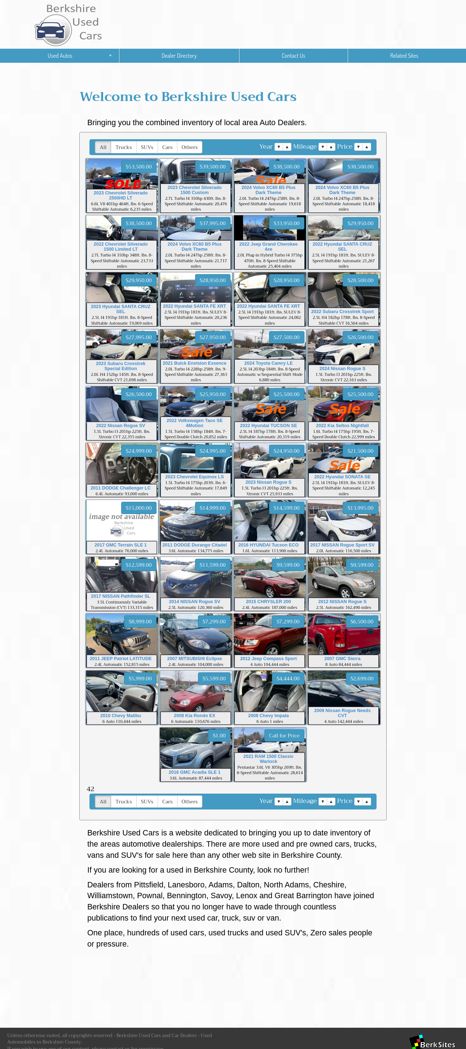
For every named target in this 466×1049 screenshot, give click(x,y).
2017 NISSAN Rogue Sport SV (342, 545)
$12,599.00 (139, 565)
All (103, 147)
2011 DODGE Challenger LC (121, 488)
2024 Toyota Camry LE (268, 363)
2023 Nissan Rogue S (268, 482)
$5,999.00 (140, 678)
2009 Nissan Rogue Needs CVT (342, 713)
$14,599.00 (287, 508)
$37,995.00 (213, 223)
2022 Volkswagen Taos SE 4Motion (195, 423)
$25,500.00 (287, 394)
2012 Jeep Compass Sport (268, 658)
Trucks (123, 147)
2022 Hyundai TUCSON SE (268, 425)
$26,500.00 (360, 337)
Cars (167, 147)
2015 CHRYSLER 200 (268, 601)
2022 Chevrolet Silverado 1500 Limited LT (121, 247)
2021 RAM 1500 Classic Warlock (268, 759)
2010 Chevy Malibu (120, 715)
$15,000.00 (139, 508)
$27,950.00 (213, 337)
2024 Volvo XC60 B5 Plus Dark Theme (269, 190)
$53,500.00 (139, 166)
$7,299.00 (214, 621)
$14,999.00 (213, 508)
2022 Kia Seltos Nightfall (342, 425)
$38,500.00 (287, 166)
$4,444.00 (288, 678)
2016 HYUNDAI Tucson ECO (268, 545)
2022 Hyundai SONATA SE (343, 476)
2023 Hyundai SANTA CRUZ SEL (120, 309)
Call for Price (284, 735)
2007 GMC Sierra (342, 658)
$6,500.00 (362, 621)
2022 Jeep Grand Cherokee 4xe (268, 247)
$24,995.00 (213, 451)
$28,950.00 (213, 280)
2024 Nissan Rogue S (342, 368)
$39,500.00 (213, 166)
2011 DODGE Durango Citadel (194, 545)
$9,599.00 (288, 565)
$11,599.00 (213, 565)
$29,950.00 (360, 223)
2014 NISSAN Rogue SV (194, 601)
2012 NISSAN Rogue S (342, 601)
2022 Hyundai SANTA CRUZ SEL (342, 247)
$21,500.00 (360, 451)
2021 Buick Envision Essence (194, 363)
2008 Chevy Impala (268, 715)
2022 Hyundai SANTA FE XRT (194, 306)
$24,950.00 (287, 451)
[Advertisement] (231, 990)
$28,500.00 (360, 280)
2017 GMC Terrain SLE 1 (120, 545)
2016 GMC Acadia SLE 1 (195, 772)
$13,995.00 (360, 508)
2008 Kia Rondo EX (194, 715)
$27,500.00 (287, 337)
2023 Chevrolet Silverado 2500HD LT (121, 195)
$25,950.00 (213, 394)
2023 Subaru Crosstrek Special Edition (120, 366)
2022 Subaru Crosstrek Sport (342, 311)
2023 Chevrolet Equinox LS (194, 476)
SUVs (147, 147)
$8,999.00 (140, 621)
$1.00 (219, 735)
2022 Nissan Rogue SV (120, 425)
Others (190, 147)
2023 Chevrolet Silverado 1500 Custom (195, 190)
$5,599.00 (214, 678)
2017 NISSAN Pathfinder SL (120, 596)
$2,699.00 (362, 678)
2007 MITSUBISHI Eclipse (194, 658)
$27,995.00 (139, 337)
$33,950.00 (287, 223)
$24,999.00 (139, 451)
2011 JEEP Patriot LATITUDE (121, 658)
